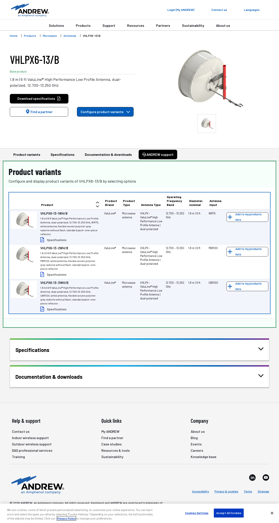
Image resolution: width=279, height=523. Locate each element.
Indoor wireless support (30, 438)
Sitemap (263, 491)
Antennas (69, 35)
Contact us (20, 431)
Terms (248, 491)
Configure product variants (105, 112)
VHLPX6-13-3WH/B (54, 283)
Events (196, 444)
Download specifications (39, 99)
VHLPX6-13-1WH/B (54, 213)
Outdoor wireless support (32, 444)
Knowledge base (203, 457)
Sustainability (193, 25)
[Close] (272, 513)
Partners (163, 25)
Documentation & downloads (108, 156)
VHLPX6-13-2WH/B (54, 248)
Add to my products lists (248, 216)
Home (13, 35)
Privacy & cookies (226, 491)
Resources (135, 25)
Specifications (63, 156)
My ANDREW (110, 431)
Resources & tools (115, 450)
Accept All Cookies (228, 513)
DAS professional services (32, 450)
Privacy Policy (66, 518)
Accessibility (200, 491)
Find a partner (39, 112)
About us (223, 25)
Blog (194, 438)
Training (18, 457)
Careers (197, 450)
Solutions (56, 25)
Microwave (50, 35)
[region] (139, 513)
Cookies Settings (196, 513)
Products (83, 25)
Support (108, 25)
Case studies (111, 444)
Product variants (26, 156)
